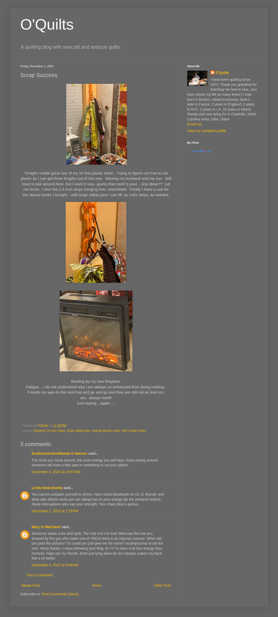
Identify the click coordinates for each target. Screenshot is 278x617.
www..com (201, 150)
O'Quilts (47, 24)
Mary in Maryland (46, 527)
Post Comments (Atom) (60, 594)
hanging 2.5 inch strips (49, 430)
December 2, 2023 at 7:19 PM (55, 511)
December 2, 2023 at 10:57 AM (56, 472)
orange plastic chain (106, 430)
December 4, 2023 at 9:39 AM (55, 565)
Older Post (162, 585)
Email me (194, 124)
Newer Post (30, 585)
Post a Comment (40, 575)
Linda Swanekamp (47, 488)
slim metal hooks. (134, 430)
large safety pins (78, 430)
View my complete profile (206, 131)
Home (96, 585)
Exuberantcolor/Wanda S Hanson (59, 453)
